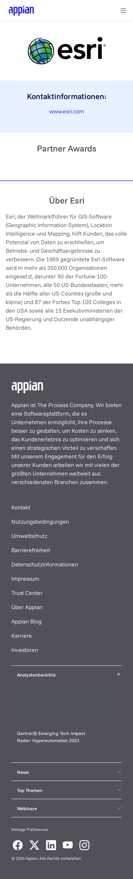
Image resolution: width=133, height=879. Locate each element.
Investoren (24, 649)
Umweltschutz (29, 535)
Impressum (25, 578)
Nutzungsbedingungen (40, 521)
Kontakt (20, 507)
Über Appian (27, 607)
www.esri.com (66, 111)
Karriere (21, 635)
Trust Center (27, 592)
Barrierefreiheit (30, 550)
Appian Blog (26, 621)
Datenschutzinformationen (44, 564)
